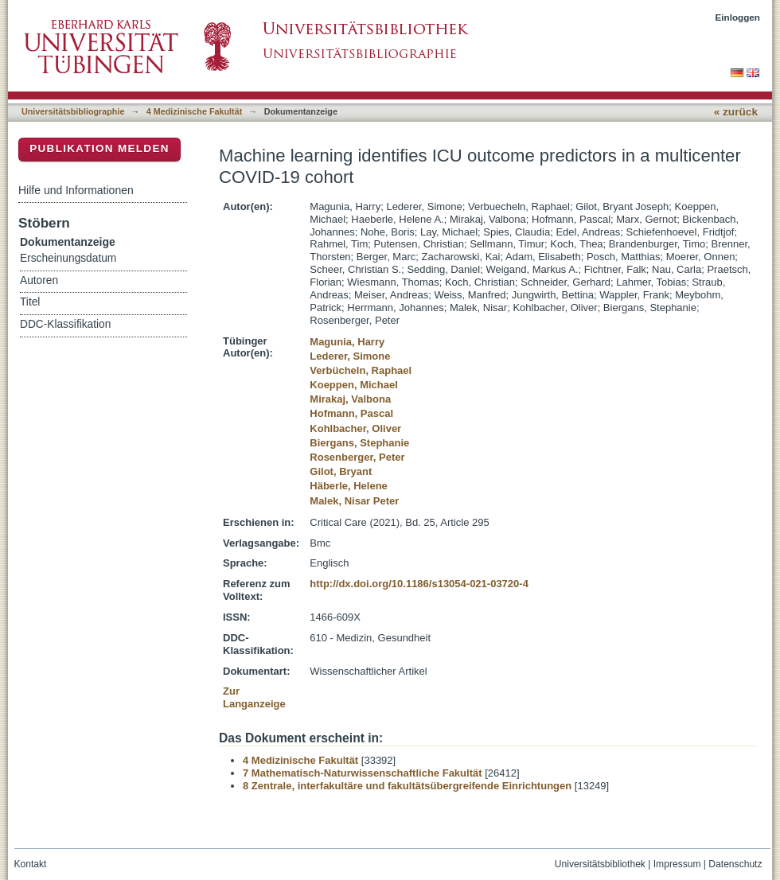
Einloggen (738, 17)
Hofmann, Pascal (351, 413)
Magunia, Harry (347, 342)
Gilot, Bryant (341, 471)
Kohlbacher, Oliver (355, 428)
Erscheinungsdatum (68, 258)
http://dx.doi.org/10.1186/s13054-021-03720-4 (419, 584)
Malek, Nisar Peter (354, 501)
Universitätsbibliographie (72, 111)
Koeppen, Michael (354, 385)
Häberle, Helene (349, 486)
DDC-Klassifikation (65, 324)
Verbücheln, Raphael (360, 370)
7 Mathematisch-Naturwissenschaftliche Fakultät (362, 773)
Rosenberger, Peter (357, 457)
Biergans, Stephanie (359, 443)
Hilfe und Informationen (76, 190)
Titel (30, 302)
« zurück (736, 112)
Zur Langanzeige (254, 697)
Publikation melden (99, 148)
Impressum (677, 864)
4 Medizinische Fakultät (194, 111)
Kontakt (30, 864)
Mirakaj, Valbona (350, 399)
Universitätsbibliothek (600, 864)
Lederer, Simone (350, 356)
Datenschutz (735, 864)
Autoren (39, 280)
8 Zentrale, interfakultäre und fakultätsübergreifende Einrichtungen (407, 786)
